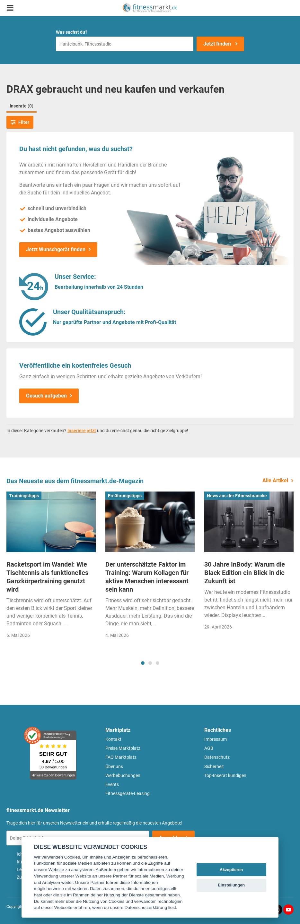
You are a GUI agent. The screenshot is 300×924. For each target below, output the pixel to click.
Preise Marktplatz (122, 748)
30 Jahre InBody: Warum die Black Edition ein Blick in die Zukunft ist (244, 572)
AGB (208, 748)
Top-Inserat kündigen (225, 775)
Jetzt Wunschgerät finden (55, 249)
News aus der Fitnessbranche (237, 495)
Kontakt (113, 739)
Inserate (21, 105)
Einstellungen (231, 885)
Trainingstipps (24, 495)
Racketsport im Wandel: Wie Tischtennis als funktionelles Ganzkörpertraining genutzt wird (47, 576)
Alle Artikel (275, 480)
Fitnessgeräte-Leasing (127, 793)
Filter (20, 122)
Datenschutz (217, 757)
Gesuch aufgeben (46, 396)
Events (112, 784)
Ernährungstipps (125, 495)
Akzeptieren (231, 869)
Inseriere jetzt (81, 430)
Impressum (215, 739)
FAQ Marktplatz (121, 757)
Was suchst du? (71, 32)
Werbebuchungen (122, 775)
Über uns (114, 766)
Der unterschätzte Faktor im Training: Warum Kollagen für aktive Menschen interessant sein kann (147, 576)
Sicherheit (214, 766)
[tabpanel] (51, 567)
